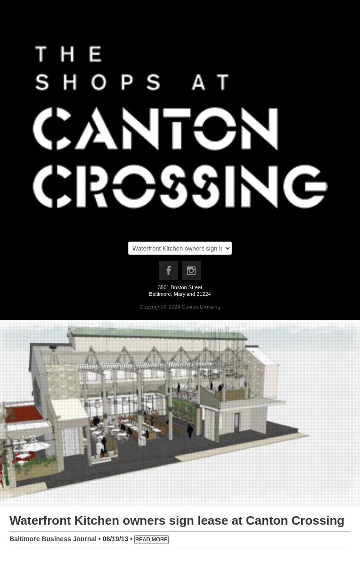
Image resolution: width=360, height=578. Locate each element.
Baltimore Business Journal (53, 539)
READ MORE (151, 539)
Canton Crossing (200, 307)
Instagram (191, 273)
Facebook (169, 273)
